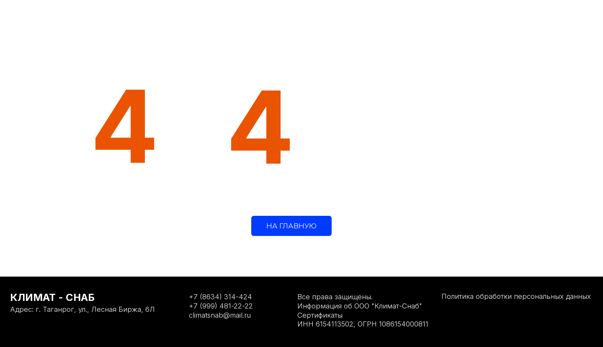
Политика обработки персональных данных (516, 296)
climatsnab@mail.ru (220, 315)
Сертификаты (320, 315)
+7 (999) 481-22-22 (221, 306)
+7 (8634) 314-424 (220, 297)
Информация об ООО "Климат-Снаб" (359, 306)
